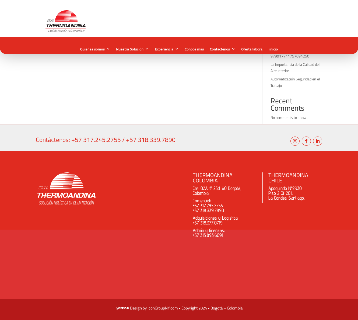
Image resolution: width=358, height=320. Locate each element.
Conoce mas (194, 49)
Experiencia (164, 49)
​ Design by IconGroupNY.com (146, 308)
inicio (273, 49)
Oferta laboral (252, 49)
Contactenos (220, 49)
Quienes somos (92, 49)
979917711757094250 (290, 56)
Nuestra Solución (129, 49)
